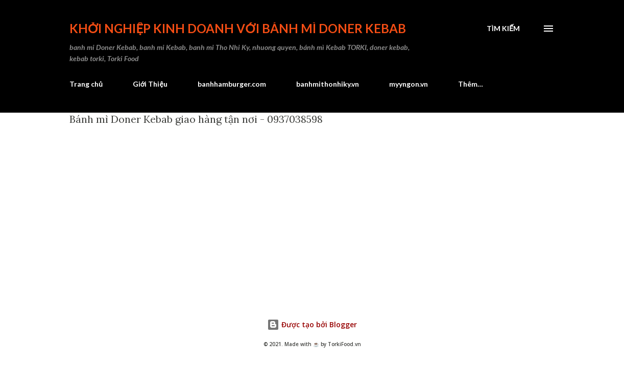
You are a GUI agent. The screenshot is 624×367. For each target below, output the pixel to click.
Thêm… (470, 84)
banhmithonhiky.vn (327, 84)
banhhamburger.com (232, 84)
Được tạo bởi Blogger (312, 324)
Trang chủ (86, 84)
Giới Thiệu (150, 84)
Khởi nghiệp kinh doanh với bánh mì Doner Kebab (237, 28)
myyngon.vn (408, 84)
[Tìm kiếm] (503, 28)
